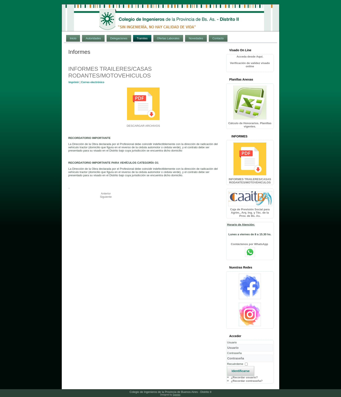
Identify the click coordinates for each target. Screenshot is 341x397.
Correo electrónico (92, 82)
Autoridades (93, 38)
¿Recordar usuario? (244, 377)
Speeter (176, 395)
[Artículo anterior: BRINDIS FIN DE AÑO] (106, 193)
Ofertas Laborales (168, 38)
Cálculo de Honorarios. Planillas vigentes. (250, 125)
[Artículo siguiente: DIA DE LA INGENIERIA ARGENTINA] (106, 196)
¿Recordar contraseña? (247, 380)
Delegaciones (118, 38)
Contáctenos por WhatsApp (250, 244)
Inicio (73, 38)
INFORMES (239, 136)
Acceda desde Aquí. (249, 56)
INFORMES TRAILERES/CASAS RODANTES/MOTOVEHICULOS (110, 72)
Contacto (218, 38)
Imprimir (74, 82)
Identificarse (240, 371)
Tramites (142, 38)
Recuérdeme (235, 364)
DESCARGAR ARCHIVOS (143, 125)
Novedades (196, 38)
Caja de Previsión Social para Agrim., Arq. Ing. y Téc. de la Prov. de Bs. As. (249, 212)
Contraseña (234, 353)
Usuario (232, 342)
